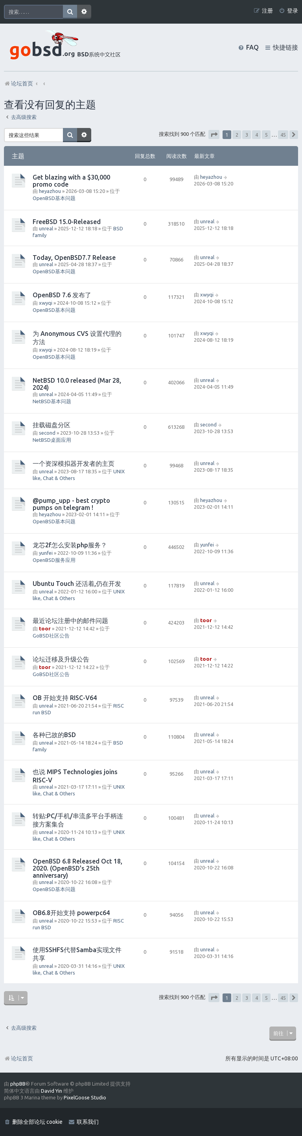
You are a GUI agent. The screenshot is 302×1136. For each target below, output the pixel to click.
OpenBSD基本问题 (54, 198)
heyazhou (50, 191)
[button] (213, 134)
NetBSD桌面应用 (52, 440)
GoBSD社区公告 (51, 635)
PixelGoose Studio (85, 1097)
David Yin (51, 1090)
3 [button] (246, 134)
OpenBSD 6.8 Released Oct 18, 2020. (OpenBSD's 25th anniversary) (77, 868)
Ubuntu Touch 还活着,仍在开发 (77, 583)
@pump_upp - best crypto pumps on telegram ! (71, 504)
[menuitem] (288, 11)
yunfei (46, 553)
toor (45, 628)
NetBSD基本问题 (52, 401)
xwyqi (45, 303)
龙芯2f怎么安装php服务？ (70, 545)
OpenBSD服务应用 (54, 560)
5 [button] (266, 134)
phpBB (18, 1083)
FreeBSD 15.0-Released (67, 221)
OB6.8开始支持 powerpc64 (71, 912)
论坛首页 (18, 1058)
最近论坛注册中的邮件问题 (70, 620)
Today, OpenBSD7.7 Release (74, 257)
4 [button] (256, 134)
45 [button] (283, 134)
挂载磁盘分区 (51, 424)
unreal (46, 228)
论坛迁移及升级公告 (61, 659)
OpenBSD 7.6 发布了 (62, 294)
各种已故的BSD (54, 734)
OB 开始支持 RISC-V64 (65, 697)
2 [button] (237, 134)
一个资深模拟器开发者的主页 (73, 463)
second (47, 432)
